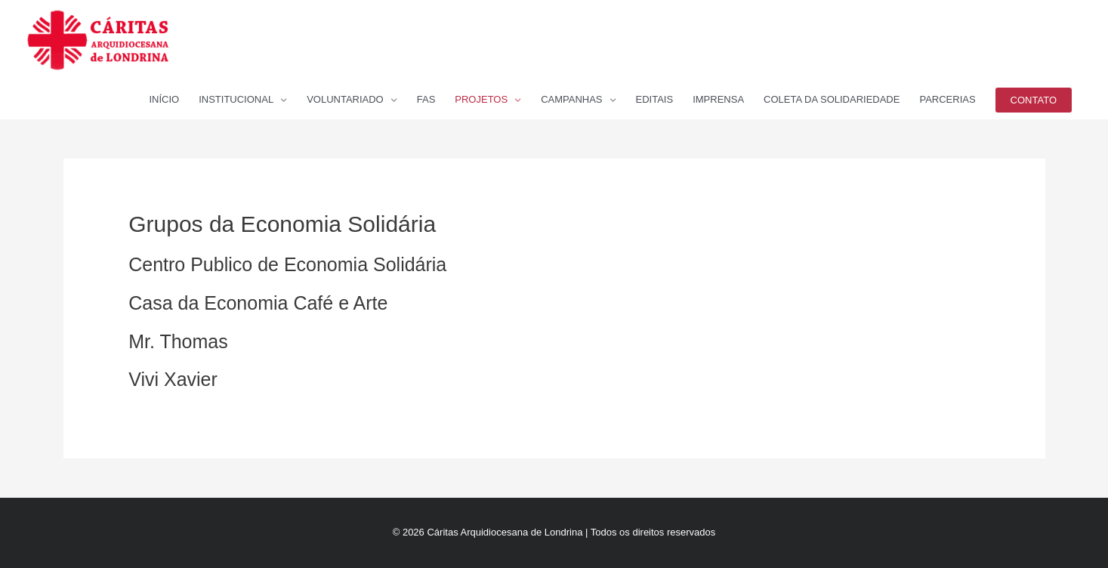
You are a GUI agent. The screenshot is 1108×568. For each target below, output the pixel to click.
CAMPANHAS (571, 99)
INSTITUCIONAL (236, 99)
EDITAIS (655, 99)
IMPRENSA (718, 99)
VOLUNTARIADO (345, 99)
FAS (426, 99)
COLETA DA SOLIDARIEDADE (832, 99)
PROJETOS (481, 99)
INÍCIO (164, 99)
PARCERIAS (947, 99)
